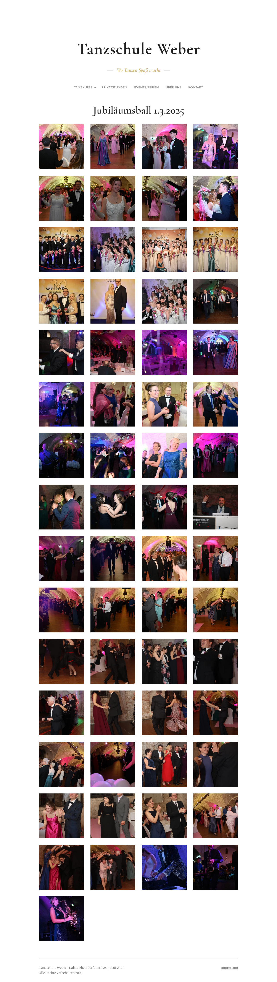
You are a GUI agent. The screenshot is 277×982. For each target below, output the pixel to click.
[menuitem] (77, 87)
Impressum (229, 968)
